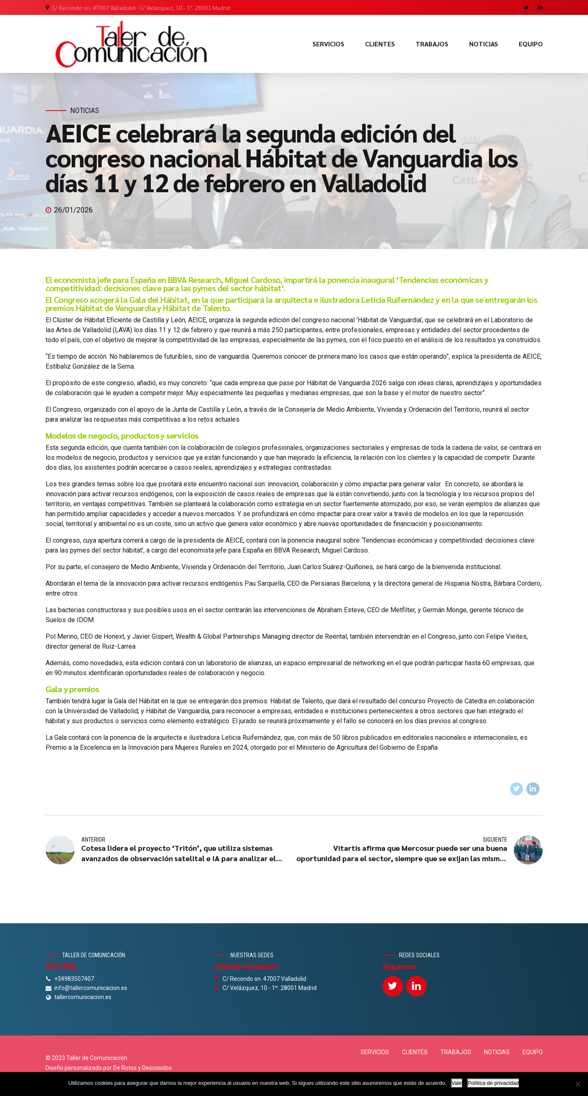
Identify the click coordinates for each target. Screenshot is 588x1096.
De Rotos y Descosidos (142, 1068)
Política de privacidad (493, 1083)
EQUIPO (531, 43)
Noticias (84, 110)
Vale (457, 1083)
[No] (577, 1084)
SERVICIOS (328, 43)
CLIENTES (380, 43)
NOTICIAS (483, 43)
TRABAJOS (432, 43)
